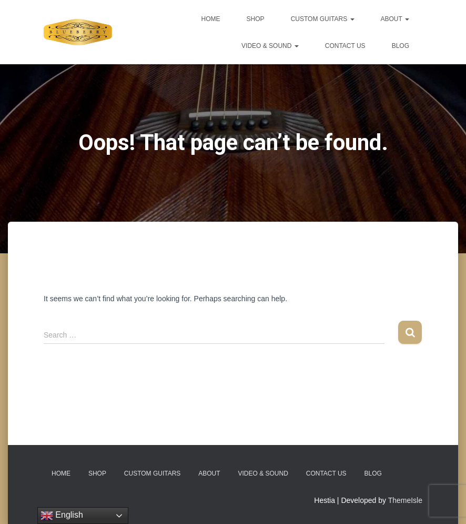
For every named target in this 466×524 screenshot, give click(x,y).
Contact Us (345, 46)
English (61, 515)
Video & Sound (270, 46)
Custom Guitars (322, 19)
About (395, 19)
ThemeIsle (405, 500)
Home (210, 19)
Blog (400, 46)
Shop (256, 19)
